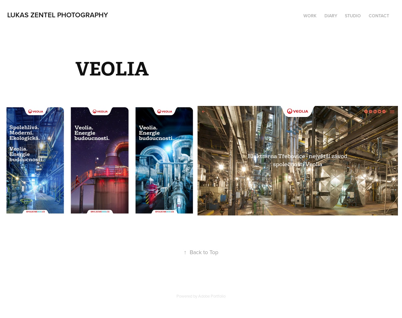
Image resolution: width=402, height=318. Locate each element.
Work (310, 16)
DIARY (330, 16)
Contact (379, 16)
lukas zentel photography (57, 15)
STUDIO (353, 16)
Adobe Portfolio (211, 296)
